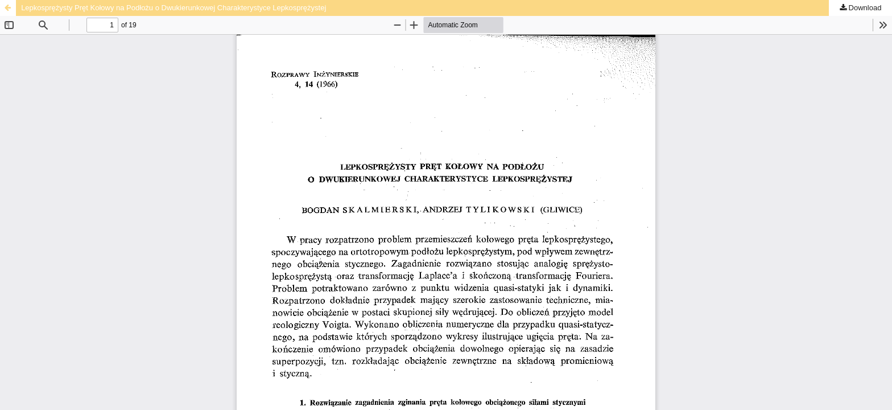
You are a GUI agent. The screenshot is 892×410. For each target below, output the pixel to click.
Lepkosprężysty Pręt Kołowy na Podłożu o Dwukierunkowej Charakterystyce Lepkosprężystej (173, 7)
